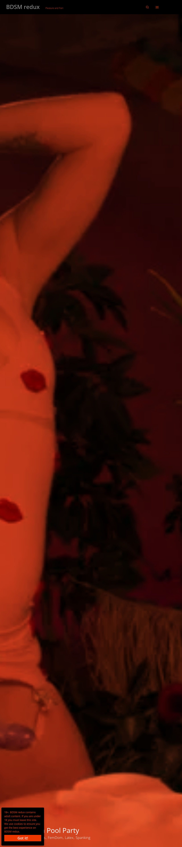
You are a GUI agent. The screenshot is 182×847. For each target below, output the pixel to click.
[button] (147, 7)
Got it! (22, 838)
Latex (69, 837)
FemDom (55, 837)
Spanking (83, 837)
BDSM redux (23, 7)
